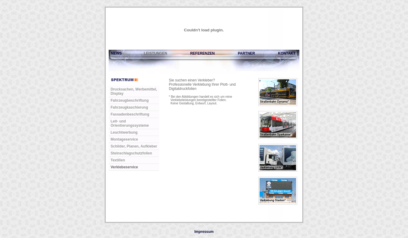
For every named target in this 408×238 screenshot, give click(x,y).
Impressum (204, 232)
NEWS (115, 53)
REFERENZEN (202, 53)
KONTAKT (286, 53)
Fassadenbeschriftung (130, 114)
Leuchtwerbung (124, 132)
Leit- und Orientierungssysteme (130, 123)
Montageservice (124, 139)
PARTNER (246, 53)
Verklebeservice (124, 167)
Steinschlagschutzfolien (131, 153)
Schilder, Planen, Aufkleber (134, 146)
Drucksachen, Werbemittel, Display (134, 91)
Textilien (118, 160)
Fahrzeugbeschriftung (130, 100)
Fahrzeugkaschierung (129, 107)
